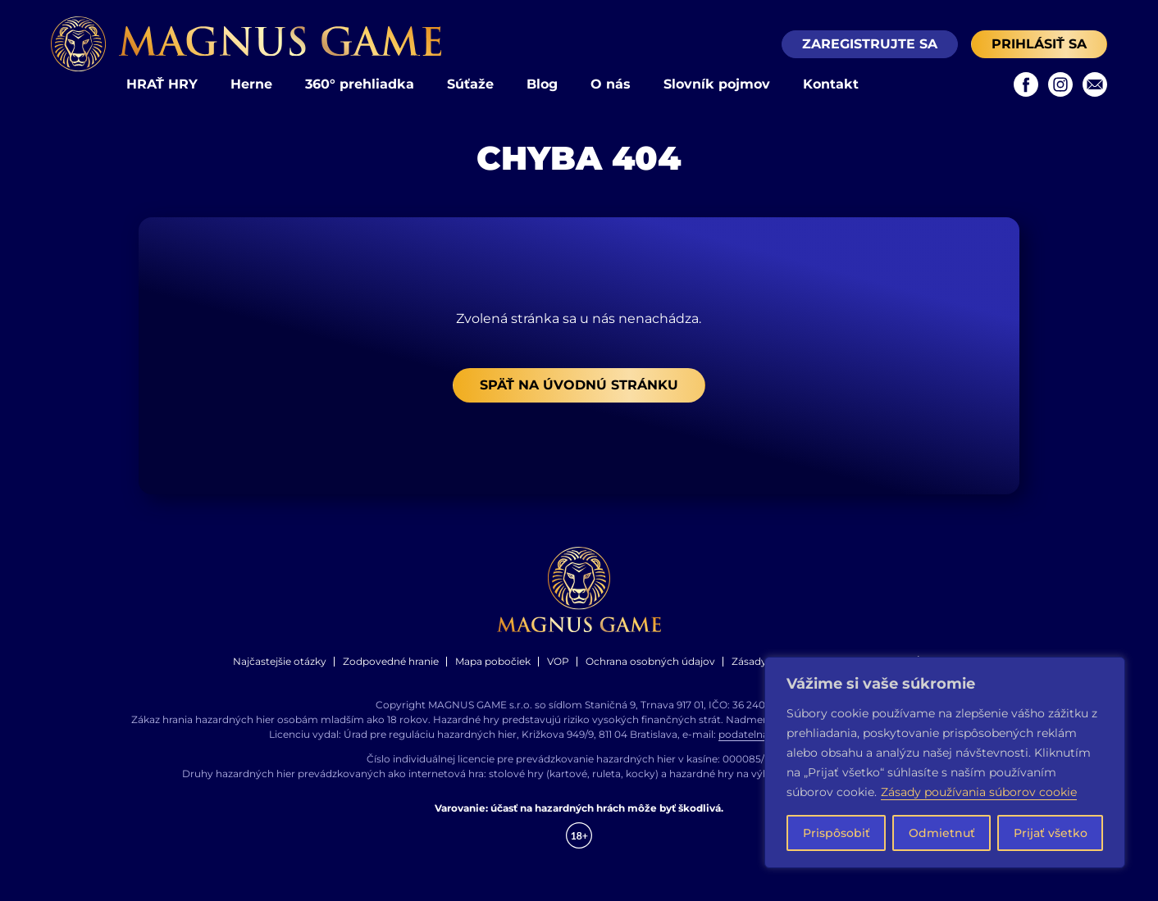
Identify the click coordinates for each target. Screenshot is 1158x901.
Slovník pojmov (716, 84)
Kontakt (831, 84)
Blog (542, 84)
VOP (558, 661)
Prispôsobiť (836, 833)
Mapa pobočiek (493, 661)
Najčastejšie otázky (279, 661)
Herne (251, 84)
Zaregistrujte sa (869, 44)
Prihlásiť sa (1039, 44)
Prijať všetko (1050, 833)
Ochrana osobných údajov (650, 661)
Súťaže (470, 84)
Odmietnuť (942, 833)
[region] (944, 762)
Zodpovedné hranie (391, 661)
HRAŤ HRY (162, 84)
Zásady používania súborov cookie (979, 792)
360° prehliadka (359, 84)
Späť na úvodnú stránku (579, 385)
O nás (610, 84)
